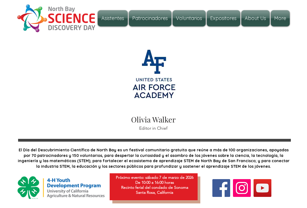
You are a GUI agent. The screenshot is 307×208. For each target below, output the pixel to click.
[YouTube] (262, 188)
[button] (255, 18)
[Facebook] (221, 188)
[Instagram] (242, 188)
